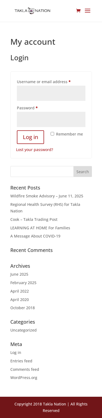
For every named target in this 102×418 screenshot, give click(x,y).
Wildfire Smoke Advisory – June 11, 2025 (46, 196)
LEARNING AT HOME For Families (40, 227)
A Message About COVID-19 (35, 236)
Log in (30, 137)
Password (35, 107)
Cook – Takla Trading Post (33, 219)
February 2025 (23, 282)
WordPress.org (23, 377)
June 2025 (19, 274)
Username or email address (51, 81)
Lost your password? (34, 149)
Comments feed (24, 369)
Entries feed (21, 360)
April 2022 (19, 291)
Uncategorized (23, 330)
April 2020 (19, 299)
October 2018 (22, 307)
